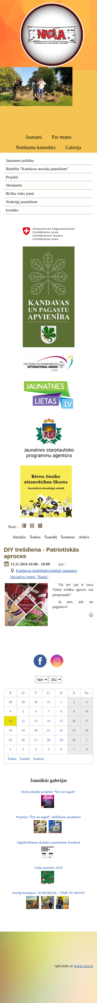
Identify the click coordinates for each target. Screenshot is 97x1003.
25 (10, 740)
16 (74, 721)
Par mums (61, 137)
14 (48, 721)
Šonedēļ (50, 537)
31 (48, 702)
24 (86, 730)
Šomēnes (68, 537)
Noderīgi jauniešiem (22, 202)
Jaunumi (34, 137)
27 (35, 740)
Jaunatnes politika (20, 160)
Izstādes (12, 210)
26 (23, 740)
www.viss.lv (83, 966)
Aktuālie (19, 537)
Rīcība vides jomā (20, 193)
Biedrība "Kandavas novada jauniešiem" (37, 169)
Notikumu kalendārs (36, 147)
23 (74, 730)
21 (48, 730)
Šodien (35, 537)
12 (23, 721)
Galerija (73, 147)
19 (23, 730)
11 (10, 721)
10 (86, 711)
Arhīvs (84, 537)
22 (61, 730)
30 (35, 702)
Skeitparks (14, 185)
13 (35, 721)
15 (61, 721)
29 (23, 702)
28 (10, 702)
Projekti (12, 177)
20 (35, 730)
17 (86, 721)
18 (10, 730)
